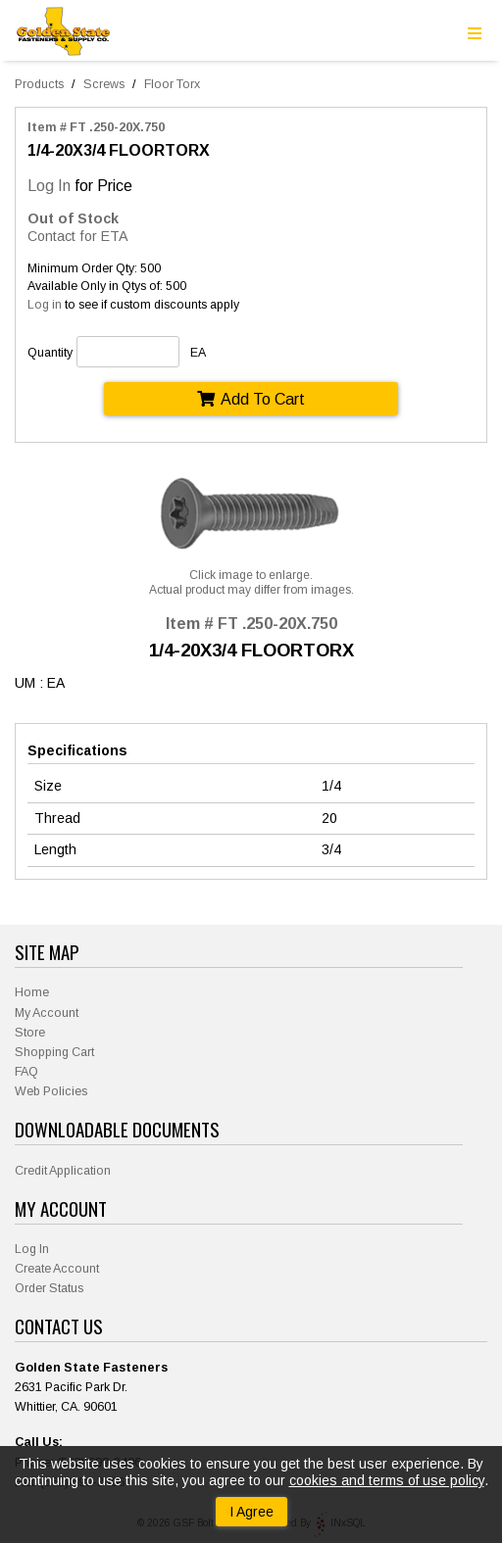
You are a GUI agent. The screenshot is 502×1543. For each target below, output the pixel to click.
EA (198, 353)
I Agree (251, 1511)
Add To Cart (251, 399)
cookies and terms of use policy (386, 1480)
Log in (44, 305)
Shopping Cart (54, 1052)
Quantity (50, 353)
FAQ (26, 1072)
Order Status (49, 1288)
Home (32, 992)
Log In (49, 185)
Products (39, 84)
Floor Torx (172, 84)
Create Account (57, 1269)
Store (30, 1032)
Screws (104, 84)
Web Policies (51, 1091)
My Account (46, 1013)
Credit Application (63, 1171)
